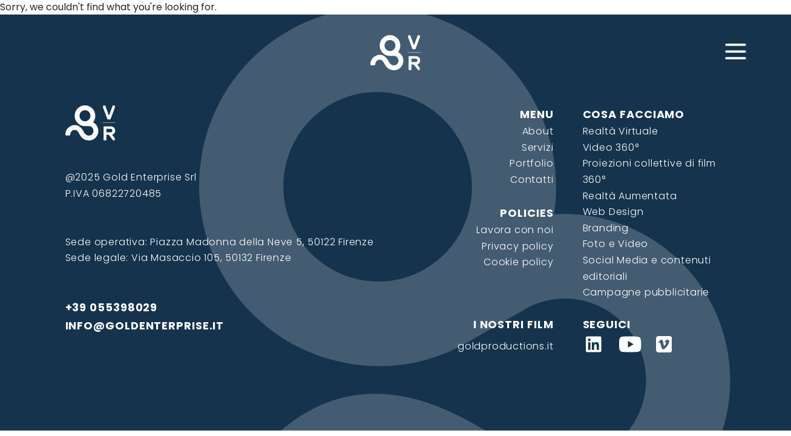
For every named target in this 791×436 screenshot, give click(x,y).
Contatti (531, 180)
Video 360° (611, 147)
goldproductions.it (505, 346)
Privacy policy (517, 246)
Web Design (613, 212)
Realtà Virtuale (620, 131)
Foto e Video (616, 244)
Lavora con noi (514, 230)
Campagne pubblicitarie (646, 292)
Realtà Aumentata (630, 196)
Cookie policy (518, 262)
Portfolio (531, 163)
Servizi (538, 147)
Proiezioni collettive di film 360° (649, 171)
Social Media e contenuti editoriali (647, 268)
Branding (606, 228)
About (538, 131)
